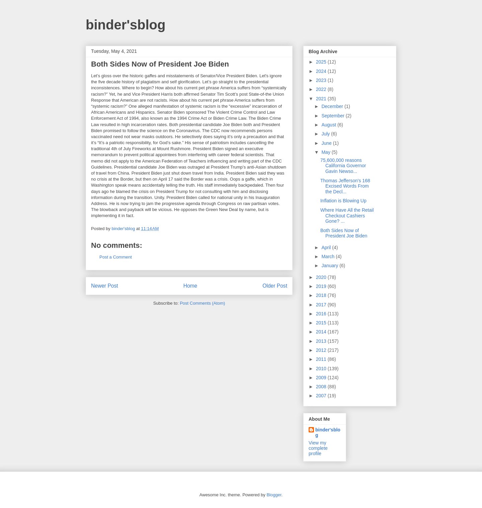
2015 (322, 322)
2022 (322, 89)
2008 (322, 386)
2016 (322, 313)
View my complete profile (318, 448)
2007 (322, 395)
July (326, 133)
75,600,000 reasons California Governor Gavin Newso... (343, 166)
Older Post (274, 286)
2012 (322, 350)
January (330, 265)
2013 (322, 341)
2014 (322, 331)
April (326, 247)
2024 (322, 71)
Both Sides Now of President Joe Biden (343, 233)
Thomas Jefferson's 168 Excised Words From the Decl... (345, 186)
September (333, 115)
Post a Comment (115, 257)
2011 (322, 359)
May (326, 152)
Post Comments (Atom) (202, 303)
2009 (322, 377)
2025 (322, 62)
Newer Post (104, 286)
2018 (322, 295)
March (328, 256)
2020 (322, 277)
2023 (322, 80)
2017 (322, 304)
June (327, 143)
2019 (322, 286)
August (329, 124)
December (332, 106)
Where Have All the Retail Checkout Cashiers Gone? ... (347, 215)
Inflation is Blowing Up (343, 200)
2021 (322, 98)
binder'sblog (125, 24)
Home (190, 286)
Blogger (273, 494)
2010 (322, 368)
